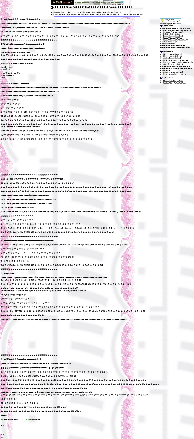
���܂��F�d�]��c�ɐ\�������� (177, 68)
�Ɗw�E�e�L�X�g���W (173, 81)
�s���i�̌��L (180, 83)
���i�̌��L (167, 83)
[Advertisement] (18, 157)
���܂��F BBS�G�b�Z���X (174, 74)
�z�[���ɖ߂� (34, 419)
